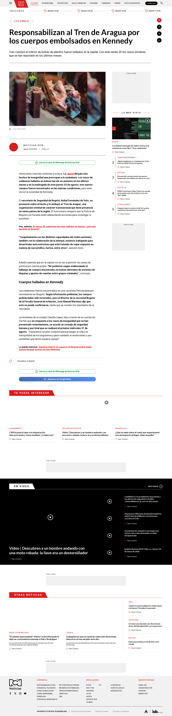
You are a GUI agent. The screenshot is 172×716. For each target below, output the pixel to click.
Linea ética (63, 694)
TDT (100, 684)
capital (70, 174)
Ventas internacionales (69, 691)
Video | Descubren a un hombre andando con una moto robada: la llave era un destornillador (85, 432)
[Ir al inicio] (21, 4)
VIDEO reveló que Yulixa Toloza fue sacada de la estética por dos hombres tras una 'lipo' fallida (133, 193)
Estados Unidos (123, 205)
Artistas (121, 173)
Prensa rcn (41, 697)
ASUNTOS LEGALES (118, 687)
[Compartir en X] (159, 33)
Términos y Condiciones (121, 711)
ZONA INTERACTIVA (145, 687)
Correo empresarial (45, 694)
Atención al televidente (46, 687)
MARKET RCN (143, 693)
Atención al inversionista (42, 701)
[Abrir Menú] (10, 3)
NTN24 (88, 684)
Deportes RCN (62, 3)
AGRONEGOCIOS (116, 690)
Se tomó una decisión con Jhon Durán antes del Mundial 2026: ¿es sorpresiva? (145, 624)
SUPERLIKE (142, 690)
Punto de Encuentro (132, 3)
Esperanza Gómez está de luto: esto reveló (144, 642)
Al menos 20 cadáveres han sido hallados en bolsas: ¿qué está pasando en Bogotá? (57, 227)
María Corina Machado (19, 632)
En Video (22, 485)
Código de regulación (45, 691)
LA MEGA (89, 701)
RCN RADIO (90, 690)
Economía (94, 3)
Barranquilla (121, 427)
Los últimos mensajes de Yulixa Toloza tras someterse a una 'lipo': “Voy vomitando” (131, 147)
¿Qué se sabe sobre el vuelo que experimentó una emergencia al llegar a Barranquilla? (137, 432)
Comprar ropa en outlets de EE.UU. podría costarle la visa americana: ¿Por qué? (133, 209)
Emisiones (16, 11)
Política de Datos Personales (81, 711)
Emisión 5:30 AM (50, 11)
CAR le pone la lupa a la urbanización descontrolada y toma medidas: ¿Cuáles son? (31, 432)
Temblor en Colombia (126, 158)
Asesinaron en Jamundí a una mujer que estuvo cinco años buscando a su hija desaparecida (142, 532)
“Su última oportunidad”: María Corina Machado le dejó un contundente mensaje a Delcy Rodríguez (34, 637)
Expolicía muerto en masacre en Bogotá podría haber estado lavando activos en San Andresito (55, 347)
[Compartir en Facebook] (159, 27)
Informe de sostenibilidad (65, 688)
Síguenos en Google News (57, 378)
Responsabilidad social (46, 684)
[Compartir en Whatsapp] (159, 40)
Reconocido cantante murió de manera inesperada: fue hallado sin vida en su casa (133, 177)
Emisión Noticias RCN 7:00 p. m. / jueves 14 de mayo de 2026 (143, 549)
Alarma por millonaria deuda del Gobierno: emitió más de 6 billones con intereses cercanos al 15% (143, 515)
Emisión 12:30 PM (85, 11)
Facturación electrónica (69, 684)
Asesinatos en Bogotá (25, 360)
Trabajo (69, 632)
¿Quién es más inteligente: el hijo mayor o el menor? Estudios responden (145, 606)
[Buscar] (162, 3)
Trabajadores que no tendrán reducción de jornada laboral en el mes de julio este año (91, 637)
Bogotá (115, 142)
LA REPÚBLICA (116, 684)
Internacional (47, 3)
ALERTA (89, 695)
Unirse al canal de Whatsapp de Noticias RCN (57, 162)
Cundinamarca (15, 427)
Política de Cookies (101, 711)
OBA (60, 697)
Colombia (34, 3)
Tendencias (106, 3)
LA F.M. (88, 693)
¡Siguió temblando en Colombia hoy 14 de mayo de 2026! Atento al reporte (133, 162)
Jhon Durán (133, 619)
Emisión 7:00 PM (119, 11)
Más (155, 485)
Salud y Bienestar (79, 3)
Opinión (117, 3)
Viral (131, 601)
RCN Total (90, 687)
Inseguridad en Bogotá (71, 427)
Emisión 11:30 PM (153, 11)
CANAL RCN (151, 3)
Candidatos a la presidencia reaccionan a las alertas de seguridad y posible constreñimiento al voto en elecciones (143, 498)
